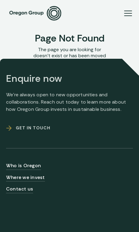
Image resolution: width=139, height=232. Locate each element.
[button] (128, 13)
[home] (33, 13)
